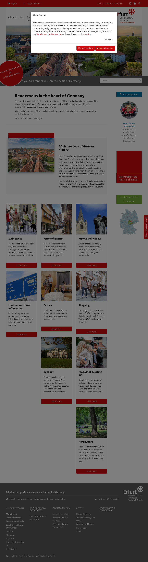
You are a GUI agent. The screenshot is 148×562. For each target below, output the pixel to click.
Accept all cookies (105, 48)
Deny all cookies (85, 48)
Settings (107, 39)
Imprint (87, 34)
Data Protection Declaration (49, 34)
